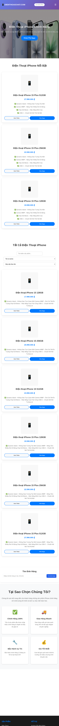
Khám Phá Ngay (29, 38)
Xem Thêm (16, 118)
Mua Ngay (42, 118)
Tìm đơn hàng (51, 576)
